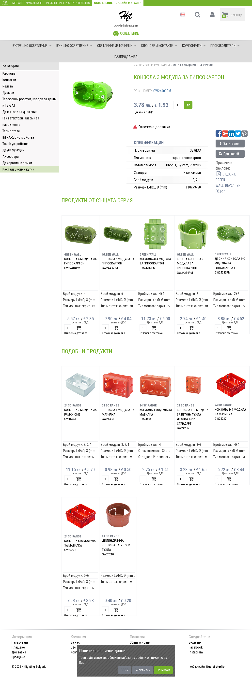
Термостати (11, 131)
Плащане (18, 647)
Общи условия (140, 642)
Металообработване (27, 3)
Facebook (196, 647)
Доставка (19, 652)
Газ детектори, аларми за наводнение (20, 121)
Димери (8, 93)
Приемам (163, 670)
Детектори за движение (19, 112)
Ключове (9, 73)
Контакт (76, 652)
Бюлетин (195, 642)
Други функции (13, 150)
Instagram (196, 652)
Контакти (9, 80)
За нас (75, 642)
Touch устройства (15, 144)
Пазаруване (20, 642)
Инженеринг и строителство (68, 3)
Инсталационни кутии (18, 169)
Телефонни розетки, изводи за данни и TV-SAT (29, 102)
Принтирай (228, 154)
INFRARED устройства (18, 137)
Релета (7, 86)
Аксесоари (10, 157)
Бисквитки (142, 670)
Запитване (228, 143)
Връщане (18, 657)
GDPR (124, 670)
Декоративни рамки (17, 163)
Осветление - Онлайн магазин (118, 3)
